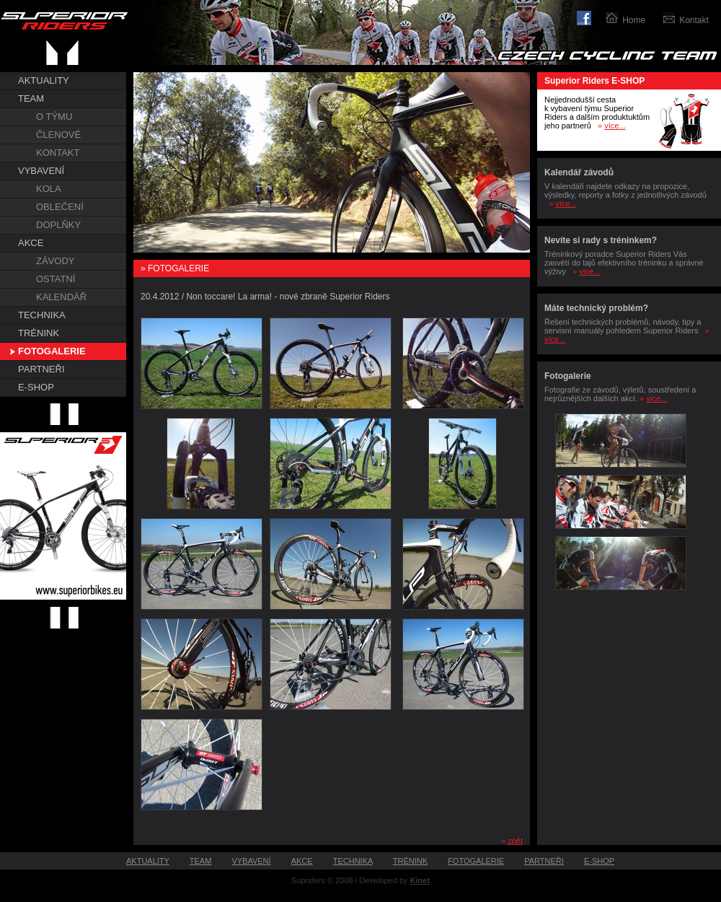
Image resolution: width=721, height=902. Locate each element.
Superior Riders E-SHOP (594, 81)
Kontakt (694, 20)
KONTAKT (57, 152)
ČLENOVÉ (58, 134)
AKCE (30, 242)
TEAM (31, 98)
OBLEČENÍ (60, 206)
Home (633, 20)
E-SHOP (36, 387)
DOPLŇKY (58, 224)
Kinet (420, 880)
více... (614, 125)
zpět (515, 840)
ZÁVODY (55, 260)
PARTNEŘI (41, 369)
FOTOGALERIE (52, 351)
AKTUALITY (43, 80)
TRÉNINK (38, 333)
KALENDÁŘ (61, 297)
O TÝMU (54, 116)
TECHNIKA (42, 315)
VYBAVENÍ (41, 170)
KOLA (48, 188)
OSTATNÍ (55, 278)
